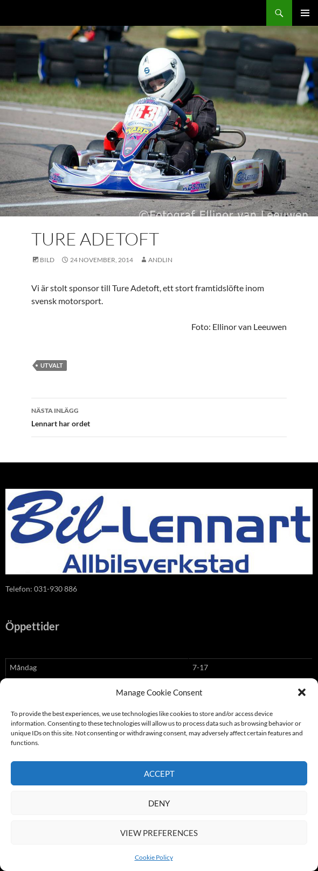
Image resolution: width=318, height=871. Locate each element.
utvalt (51, 365)
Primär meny (305, 13)
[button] (301, 692)
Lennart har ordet (159, 416)
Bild (47, 260)
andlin (160, 260)
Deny (159, 803)
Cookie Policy (154, 857)
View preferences (159, 833)
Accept (159, 773)
